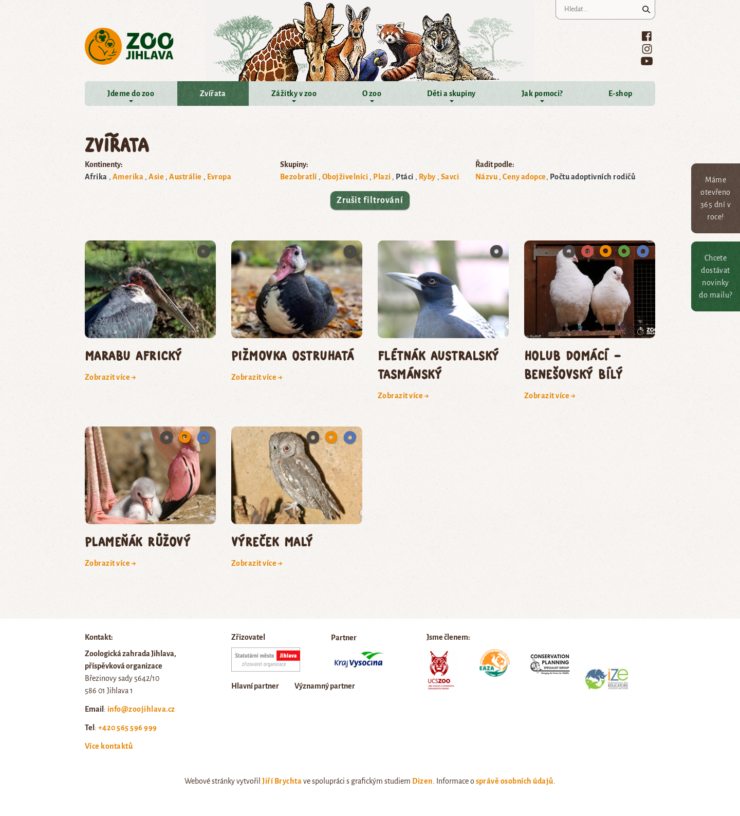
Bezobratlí (298, 177)
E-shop (620, 93)
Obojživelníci (345, 177)
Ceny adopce (524, 177)
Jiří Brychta (282, 781)
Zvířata (213, 93)
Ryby (427, 177)
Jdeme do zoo (130, 93)
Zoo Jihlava (129, 46)
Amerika (128, 177)
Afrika (96, 177)
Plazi (382, 177)
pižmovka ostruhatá (292, 355)
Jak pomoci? (542, 93)
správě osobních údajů (514, 781)
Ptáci (404, 177)
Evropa (219, 177)
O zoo (371, 93)
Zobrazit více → (110, 377)
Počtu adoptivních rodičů (593, 177)
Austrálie (185, 177)
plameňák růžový (137, 541)
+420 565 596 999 (127, 728)
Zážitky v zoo (294, 93)
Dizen (422, 781)
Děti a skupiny (451, 93)
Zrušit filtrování (370, 200)
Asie (156, 177)
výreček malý (272, 541)
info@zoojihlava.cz (141, 709)
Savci (450, 177)
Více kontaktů (109, 746)
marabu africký (133, 355)
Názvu (486, 177)
